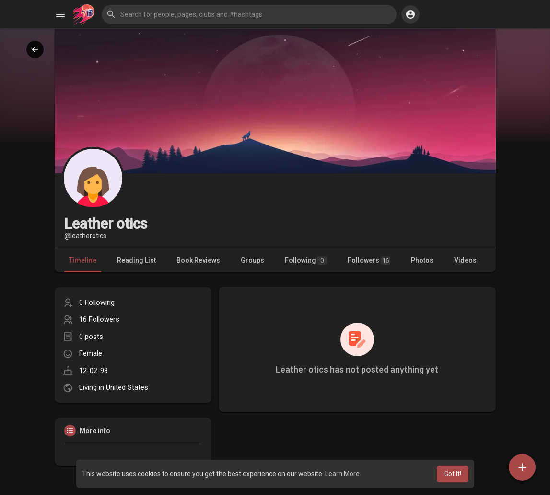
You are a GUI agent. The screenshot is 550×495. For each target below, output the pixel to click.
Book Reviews (198, 260)
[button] (249, 14)
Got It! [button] (452, 474)
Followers (369, 260)
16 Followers (99, 319)
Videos (465, 260)
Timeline (82, 260)
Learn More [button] (342, 474)
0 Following (97, 302)
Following (306, 260)
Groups (252, 260)
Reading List (136, 260)
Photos (422, 260)
